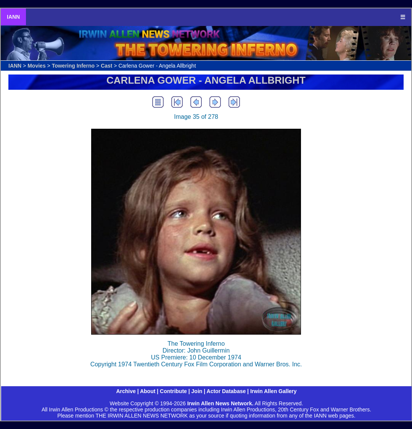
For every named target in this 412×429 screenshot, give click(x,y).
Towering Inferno (73, 66)
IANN (13, 17)
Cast (106, 66)
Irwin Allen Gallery (273, 391)
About (147, 391)
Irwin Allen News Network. (220, 403)
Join (197, 391)
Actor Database (226, 391)
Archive (125, 391)
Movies (36, 66)
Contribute (173, 391)
